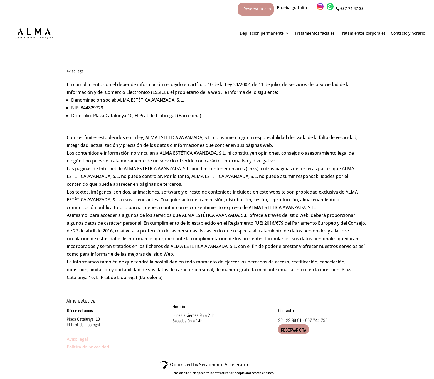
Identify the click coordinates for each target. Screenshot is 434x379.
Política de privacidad (88, 347)
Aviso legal (77, 339)
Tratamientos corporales (363, 33)
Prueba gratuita (295, 7)
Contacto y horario (408, 33)
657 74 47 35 (352, 8)
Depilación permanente (262, 33)
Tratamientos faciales (315, 33)
